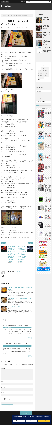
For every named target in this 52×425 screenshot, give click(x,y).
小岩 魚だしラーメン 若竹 (14, 306)
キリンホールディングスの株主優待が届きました (46, 41)
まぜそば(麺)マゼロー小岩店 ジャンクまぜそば (19, 298)
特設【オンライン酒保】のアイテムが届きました (46, 34)
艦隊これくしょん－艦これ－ (24, 27)
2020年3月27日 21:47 (7, 327)
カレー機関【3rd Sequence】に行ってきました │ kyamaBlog (15, 325)
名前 (2, 381)
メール (3, 387)
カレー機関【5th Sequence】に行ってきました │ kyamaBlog (15, 343)
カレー (12, 27)
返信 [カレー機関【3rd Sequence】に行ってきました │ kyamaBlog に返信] (29, 337)
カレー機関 (16, 27)
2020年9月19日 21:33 (7, 345)
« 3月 (39, 79)
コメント (3, 368)
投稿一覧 (18, 271)
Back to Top (26, 413)
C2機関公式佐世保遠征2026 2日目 (29, 1)
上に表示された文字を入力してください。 (10, 399)
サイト (2, 392)
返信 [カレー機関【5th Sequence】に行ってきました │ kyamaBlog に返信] (29, 356)
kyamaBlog (6, 6)
